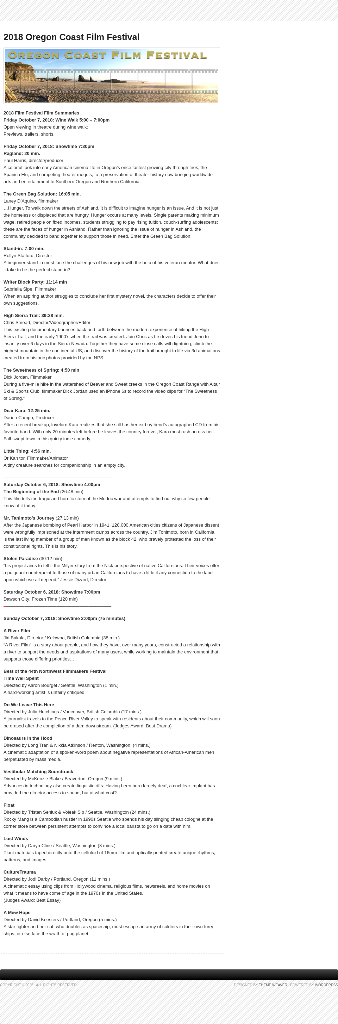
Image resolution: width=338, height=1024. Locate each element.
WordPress (326, 985)
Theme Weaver (273, 985)
